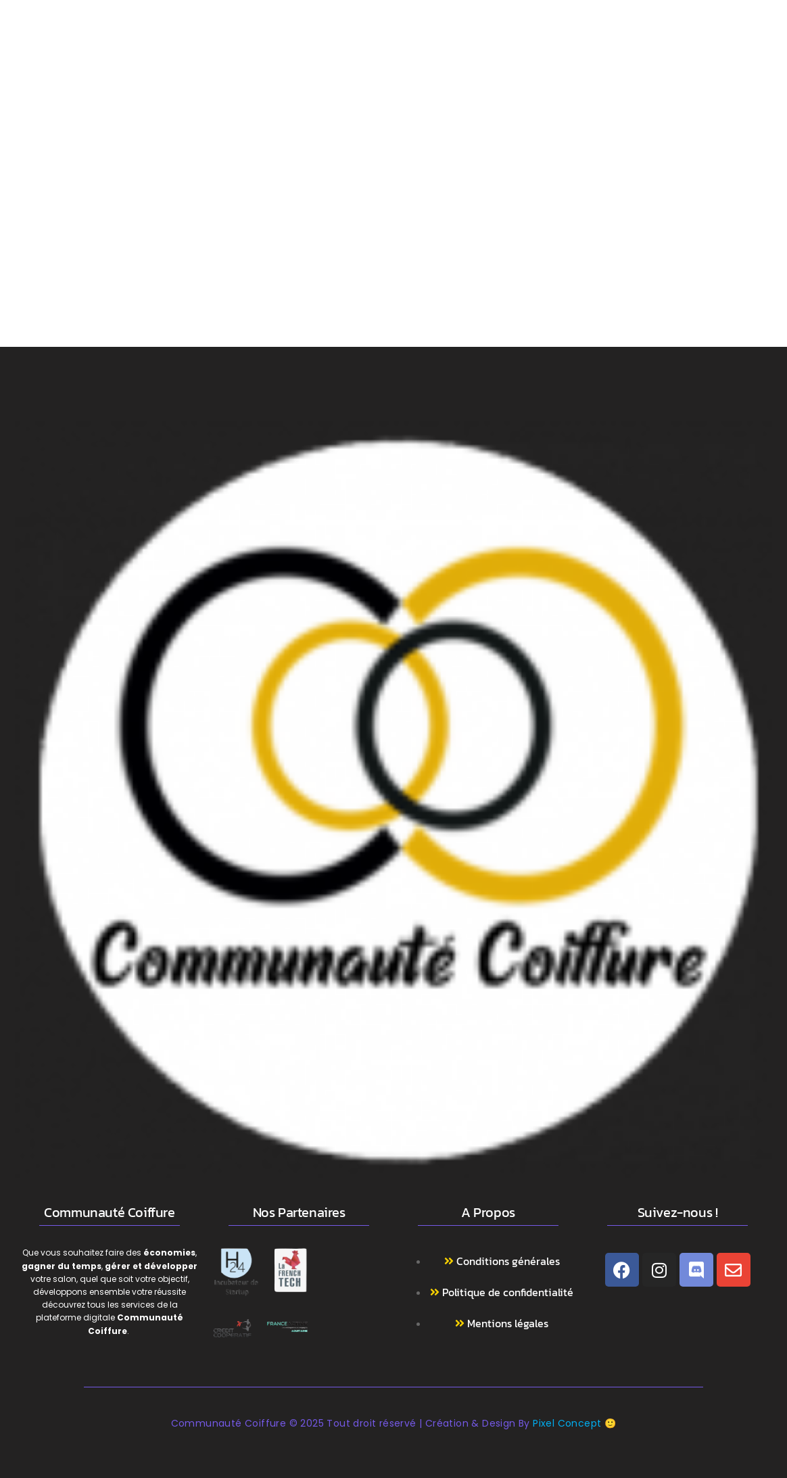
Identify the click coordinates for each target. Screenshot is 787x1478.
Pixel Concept (567, 1423)
